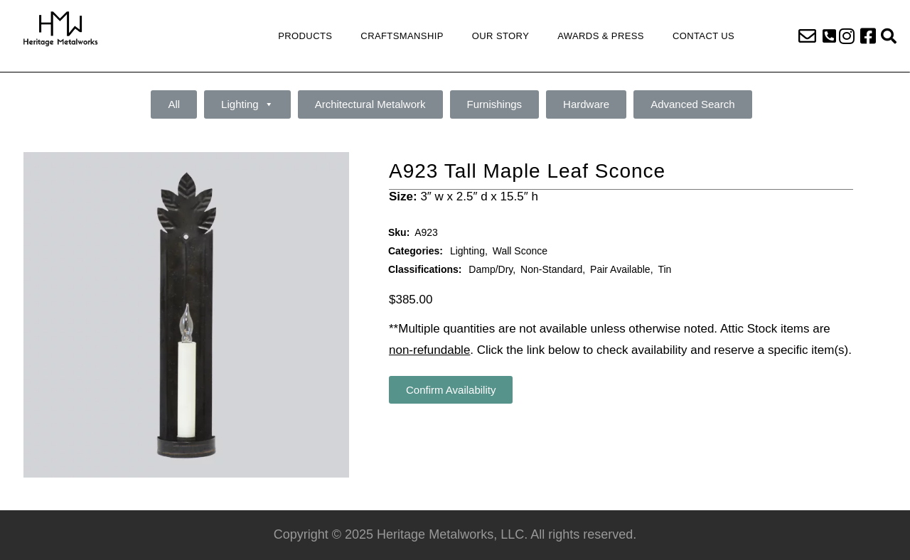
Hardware (586, 104)
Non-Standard (551, 269)
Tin (664, 269)
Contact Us (703, 36)
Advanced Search (692, 104)
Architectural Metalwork (370, 104)
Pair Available (620, 269)
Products (305, 36)
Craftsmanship (401, 36)
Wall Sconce (520, 251)
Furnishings (495, 104)
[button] (829, 36)
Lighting (247, 104)
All (174, 104)
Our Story (500, 36)
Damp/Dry (491, 269)
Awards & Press (600, 36)
